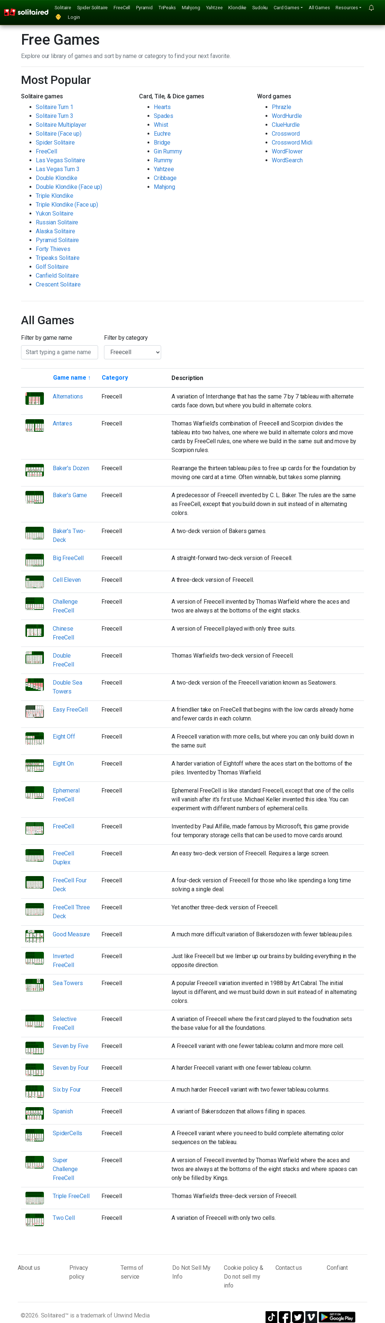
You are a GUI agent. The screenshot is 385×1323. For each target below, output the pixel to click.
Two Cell (64, 1217)
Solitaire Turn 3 (54, 115)
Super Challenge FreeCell (65, 1169)
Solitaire (63, 7)
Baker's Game (70, 495)
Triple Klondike (54, 195)
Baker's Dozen (71, 468)
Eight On (63, 763)
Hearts (162, 107)
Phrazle (281, 107)
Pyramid (144, 7)
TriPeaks (167, 7)
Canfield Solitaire (57, 275)
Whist (161, 124)
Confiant (337, 1267)
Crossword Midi (292, 142)
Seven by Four (71, 1067)
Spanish (63, 1111)
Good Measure (71, 934)
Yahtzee (214, 7)
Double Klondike (56, 178)
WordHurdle (287, 115)
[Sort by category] (114, 378)
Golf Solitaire (52, 266)
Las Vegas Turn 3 (57, 169)
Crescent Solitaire (58, 284)
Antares (62, 423)
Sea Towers (68, 983)
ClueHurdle (285, 124)
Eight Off (64, 736)
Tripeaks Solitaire (58, 257)
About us (29, 1267)
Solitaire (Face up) (58, 133)
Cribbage (165, 178)
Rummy (163, 160)
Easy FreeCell (70, 709)
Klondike (237, 7)
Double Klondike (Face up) (69, 186)
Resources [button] (347, 7)
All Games (319, 7)
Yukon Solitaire (54, 213)
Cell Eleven (67, 579)
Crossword (286, 133)
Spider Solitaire (92, 7)
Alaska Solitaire (55, 231)
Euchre (162, 133)
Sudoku (260, 7)
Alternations (68, 396)
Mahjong (191, 7)
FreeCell (122, 7)
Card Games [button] (286, 7)
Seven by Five (71, 1045)
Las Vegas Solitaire (60, 160)
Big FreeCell (68, 558)
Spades (163, 115)
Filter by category (126, 337)
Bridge (162, 142)
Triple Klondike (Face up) (67, 204)
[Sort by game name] (72, 378)
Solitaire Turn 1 (54, 107)
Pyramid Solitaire (57, 240)
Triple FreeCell (71, 1196)
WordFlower (287, 151)
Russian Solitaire (57, 222)
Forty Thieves (53, 248)
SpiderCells (67, 1133)
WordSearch (287, 160)
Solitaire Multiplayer (61, 124)
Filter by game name (46, 337)
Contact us (288, 1267)
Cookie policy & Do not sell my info (243, 1276)
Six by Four (67, 1089)
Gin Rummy (168, 151)
